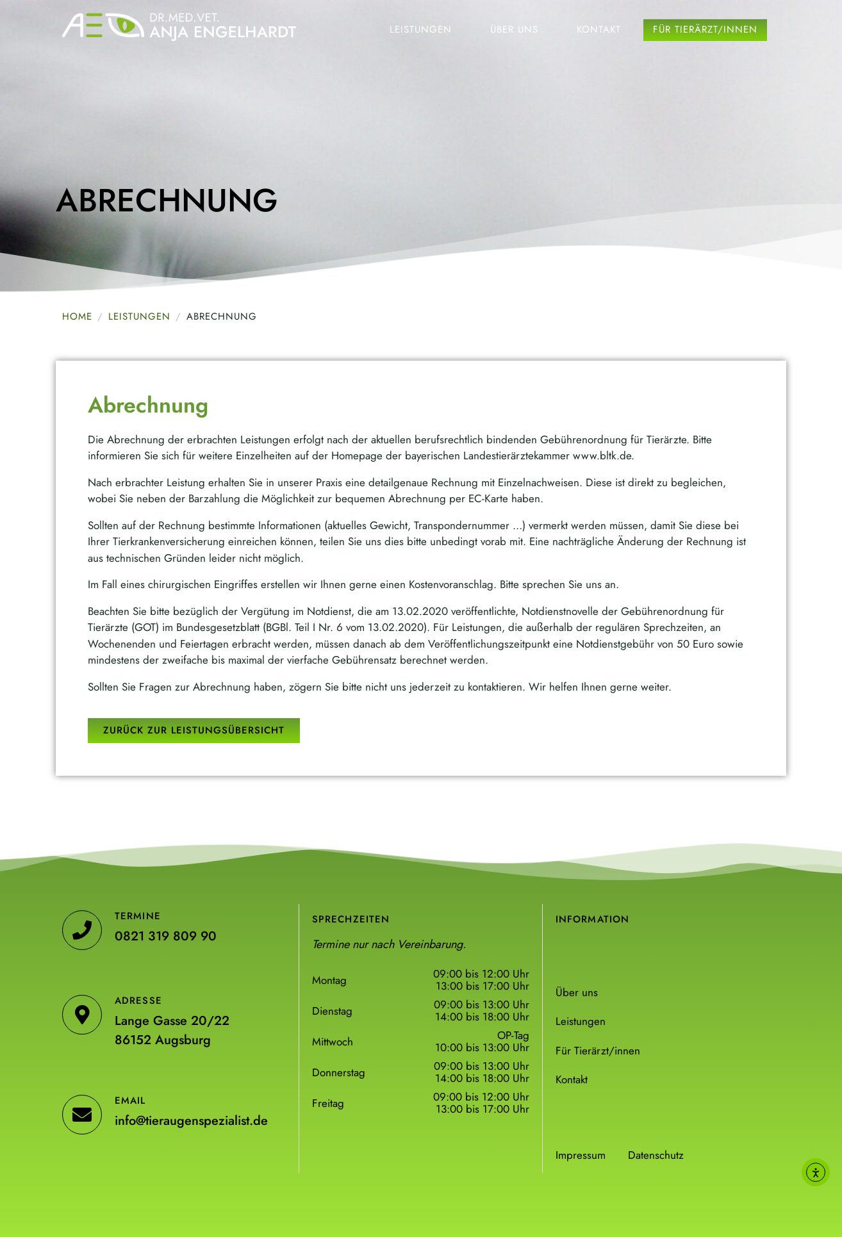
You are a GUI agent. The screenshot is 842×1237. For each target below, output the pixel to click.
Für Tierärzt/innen (705, 29)
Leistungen (421, 29)
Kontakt (599, 29)
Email (130, 1101)
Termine (138, 916)
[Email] (82, 1115)
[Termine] (82, 930)
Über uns (514, 29)
